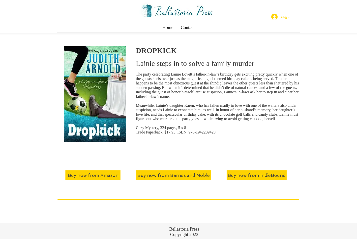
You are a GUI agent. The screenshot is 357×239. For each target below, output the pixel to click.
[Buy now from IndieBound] (257, 175)
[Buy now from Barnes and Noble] (173, 175)
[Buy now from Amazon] (92, 175)
